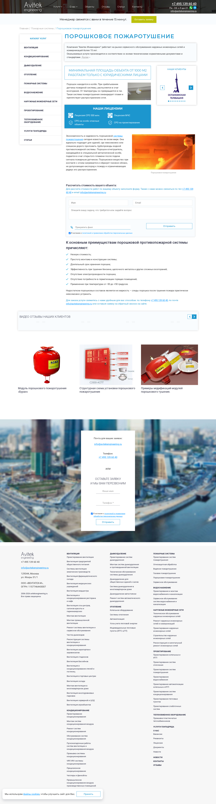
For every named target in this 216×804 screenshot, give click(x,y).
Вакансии (157, 732)
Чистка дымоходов (75, 633)
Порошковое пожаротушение (166, 576)
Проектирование (34, 110)
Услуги (57, 6)
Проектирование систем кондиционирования (164, 691)
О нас (74, 6)
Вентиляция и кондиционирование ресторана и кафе (81, 596)
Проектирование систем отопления (164, 661)
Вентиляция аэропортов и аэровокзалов (78, 649)
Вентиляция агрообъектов (79, 703)
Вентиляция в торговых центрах (81, 674)
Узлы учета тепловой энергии (123, 622)
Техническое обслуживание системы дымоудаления (123, 571)
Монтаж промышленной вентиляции (78, 620)
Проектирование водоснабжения (161, 676)
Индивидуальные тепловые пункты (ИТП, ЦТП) (123, 627)
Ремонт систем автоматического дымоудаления (125, 597)
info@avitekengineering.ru (183, 11)
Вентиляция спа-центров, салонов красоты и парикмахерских (78, 607)
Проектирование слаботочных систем (167, 706)
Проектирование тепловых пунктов (165, 698)
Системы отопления (119, 613)
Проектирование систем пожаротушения (164, 556)
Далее (85, 57)
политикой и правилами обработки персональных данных (107, 231)
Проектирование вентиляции (80, 555)
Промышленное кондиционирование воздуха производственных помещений (81, 781)
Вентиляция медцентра (78, 589)
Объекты (89, 6)
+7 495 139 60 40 (184, 4)
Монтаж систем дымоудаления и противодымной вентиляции (124, 564)
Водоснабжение (33, 92)
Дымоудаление (33, 65)
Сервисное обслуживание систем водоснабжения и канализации (165, 600)
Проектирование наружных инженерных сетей (165, 627)
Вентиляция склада (76, 679)
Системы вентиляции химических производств (78, 568)
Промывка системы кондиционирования (76, 753)
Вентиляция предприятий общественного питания (79, 561)
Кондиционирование (36, 56)
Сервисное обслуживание (165, 580)
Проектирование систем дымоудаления (121, 556)
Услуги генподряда (35, 131)
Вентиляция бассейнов (77, 659)
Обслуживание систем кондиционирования (77, 735)
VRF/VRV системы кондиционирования (76, 760)
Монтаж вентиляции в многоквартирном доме (77, 685)
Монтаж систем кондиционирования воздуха (80, 721)
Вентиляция (31, 47)
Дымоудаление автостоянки (123, 592)
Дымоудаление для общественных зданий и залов (124, 578)
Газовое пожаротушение (164, 571)
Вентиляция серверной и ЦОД (81, 698)
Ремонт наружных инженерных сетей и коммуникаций (167, 620)
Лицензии (158, 741)
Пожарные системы (35, 83)
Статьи (121, 6)
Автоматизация (117, 617)
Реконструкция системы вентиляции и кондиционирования (78, 640)
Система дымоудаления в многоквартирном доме (122, 586)
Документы (158, 745)
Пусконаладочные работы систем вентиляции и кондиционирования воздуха (80, 744)
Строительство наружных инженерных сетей (165, 635)
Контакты (137, 6)
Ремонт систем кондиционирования (76, 728)
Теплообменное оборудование (33, 120)
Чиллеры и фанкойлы (77, 774)
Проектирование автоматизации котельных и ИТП (168, 684)
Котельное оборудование (121, 608)
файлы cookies (31, 794)
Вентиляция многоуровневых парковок (80, 692)
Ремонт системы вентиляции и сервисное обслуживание (81, 627)
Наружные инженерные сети (40, 101)
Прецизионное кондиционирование (76, 767)
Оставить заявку (143, 19)
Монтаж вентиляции (76, 614)
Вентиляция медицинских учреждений (79, 583)
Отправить (108, 520)
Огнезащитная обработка (165, 563)
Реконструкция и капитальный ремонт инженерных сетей (167, 642)
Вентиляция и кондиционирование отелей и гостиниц (80, 667)
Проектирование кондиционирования (76, 713)
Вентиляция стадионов (77, 655)
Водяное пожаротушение (164, 567)
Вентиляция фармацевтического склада (82, 575)
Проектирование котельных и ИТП (166, 654)
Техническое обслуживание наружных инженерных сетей (166, 613)
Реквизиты (158, 737)
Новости (157, 750)
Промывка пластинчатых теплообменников (165, 718)
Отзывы (106, 6)
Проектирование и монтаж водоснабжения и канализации (168, 590)
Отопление (30, 74)
